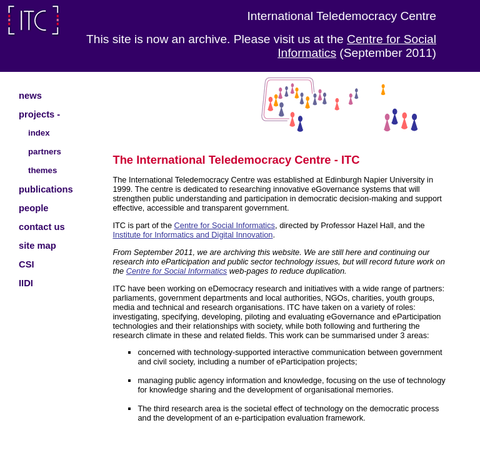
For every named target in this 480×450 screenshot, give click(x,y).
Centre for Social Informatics (224, 225)
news (30, 96)
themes (42, 170)
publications (46, 189)
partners (44, 151)
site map (37, 246)
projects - (39, 114)
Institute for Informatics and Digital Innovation (192, 234)
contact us (42, 227)
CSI (26, 264)
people (33, 208)
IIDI (26, 283)
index (39, 133)
